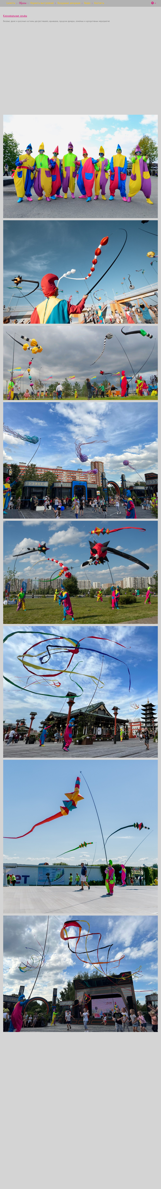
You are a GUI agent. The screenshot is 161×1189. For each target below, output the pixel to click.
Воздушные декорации (69, 3)
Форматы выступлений (42, 3)
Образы (22, 3)
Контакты (99, 3)
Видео (87, 3)
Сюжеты (10, 3)
